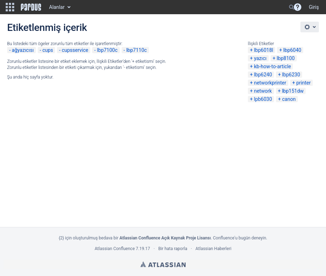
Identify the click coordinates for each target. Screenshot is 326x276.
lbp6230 (291, 74)
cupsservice (75, 50)
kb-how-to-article (272, 66)
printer (303, 83)
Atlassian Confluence (115, 248)
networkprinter (270, 83)
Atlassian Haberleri (213, 248)
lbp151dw (293, 91)
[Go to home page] (31, 7)
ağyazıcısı (23, 50)
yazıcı (260, 58)
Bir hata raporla (172, 248)
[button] (10, 7)
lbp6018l (263, 50)
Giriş (314, 7)
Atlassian (163, 264)
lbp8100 (286, 58)
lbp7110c (136, 50)
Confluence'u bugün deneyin (239, 238)
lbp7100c (107, 50)
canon (288, 99)
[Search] (291, 7)
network (263, 91)
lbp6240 (263, 74)
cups (47, 50)
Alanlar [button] (57, 7)
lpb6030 (263, 99)
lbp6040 (292, 50)
